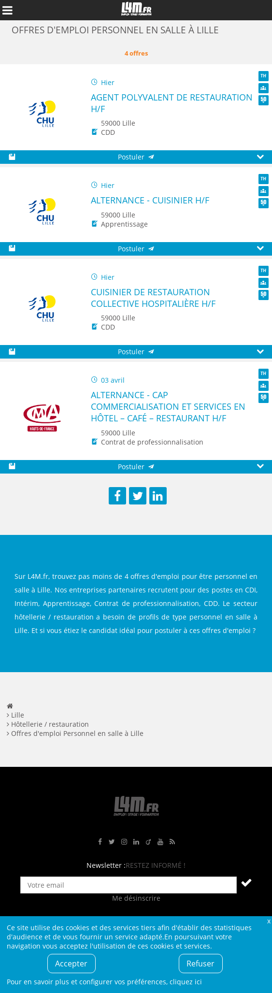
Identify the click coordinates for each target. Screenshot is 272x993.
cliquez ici (186, 981)
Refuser (200, 963)
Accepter (71, 963)
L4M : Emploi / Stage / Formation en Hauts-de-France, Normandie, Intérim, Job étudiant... (136, 10)
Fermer (268, 920)
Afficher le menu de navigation (7, 10)
